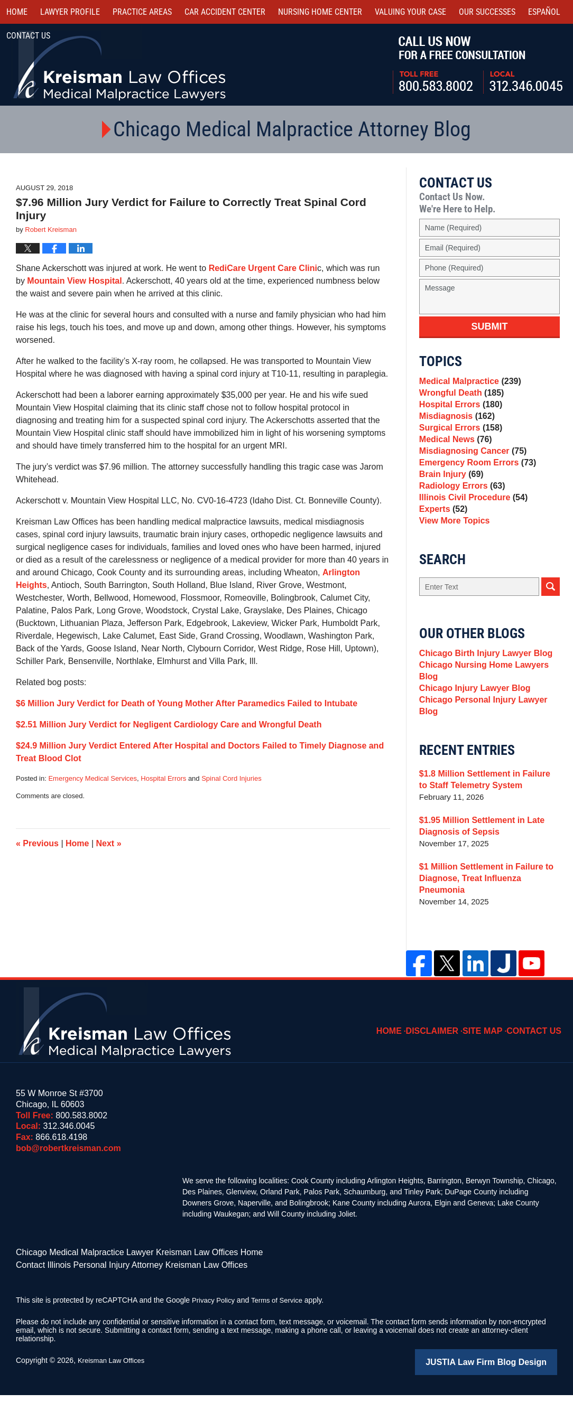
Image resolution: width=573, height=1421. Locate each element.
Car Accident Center (224, 12)
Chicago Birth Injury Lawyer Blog (481, 695)
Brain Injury (449, 501)
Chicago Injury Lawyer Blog (471, 737)
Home (16, 12)
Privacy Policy (215, 1327)
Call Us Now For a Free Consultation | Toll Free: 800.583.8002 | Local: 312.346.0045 (477, 65)
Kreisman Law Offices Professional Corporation (120, 65)
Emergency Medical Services (92, 778)
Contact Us (537, 1054)
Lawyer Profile (70, 12)
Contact (28, 36)
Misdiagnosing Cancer (469, 471)
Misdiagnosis (454, 427)
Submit (489, 326)
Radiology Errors (459, 515)
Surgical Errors (458, 441)
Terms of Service (281, 1327)
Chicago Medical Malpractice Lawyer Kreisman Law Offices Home (124, 1282)
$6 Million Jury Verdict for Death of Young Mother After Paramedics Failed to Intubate (186, 703)
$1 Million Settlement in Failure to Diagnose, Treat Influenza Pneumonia (489, 914)
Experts (442, 545)
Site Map (490, 1054)
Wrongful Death (459, 397)
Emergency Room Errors (474, 486)
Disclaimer (443, 1054)
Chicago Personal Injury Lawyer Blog (489, 751)
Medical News (453, 456)
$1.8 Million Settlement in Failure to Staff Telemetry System (485, 821)
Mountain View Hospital (74, 280)
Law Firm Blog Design (506, 1389)
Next (109, 843)
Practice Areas (142, 12)
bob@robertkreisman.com (68, 1178)
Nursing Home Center (320, 12)
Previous (37, 843)
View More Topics (452, 560)
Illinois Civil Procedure (470, 530)
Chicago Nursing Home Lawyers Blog (480, 716)
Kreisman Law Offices (114, 1387)
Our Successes (487, 12)
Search (550, 628)
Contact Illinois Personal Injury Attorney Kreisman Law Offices (117, 1293)
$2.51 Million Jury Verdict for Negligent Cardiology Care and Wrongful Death (168, 724)
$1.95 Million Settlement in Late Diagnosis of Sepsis (478, 868)
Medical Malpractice (467, 382)
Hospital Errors (163, 778)
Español (544, 12)
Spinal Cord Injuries (231, 778)
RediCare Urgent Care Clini (263, 268)
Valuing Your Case (410, 12)
